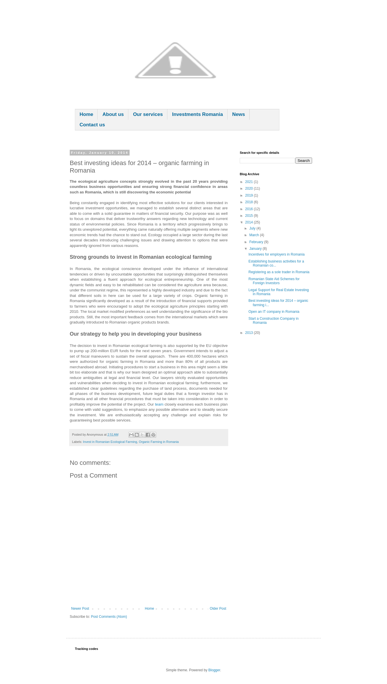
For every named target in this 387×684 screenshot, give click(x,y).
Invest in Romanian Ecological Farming (110, 441)
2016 (249, 209)
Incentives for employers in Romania (276, 254)
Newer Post (80, 609)
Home (86, 114)
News (238, 114)
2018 (249, 202)
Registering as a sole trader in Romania (278, 272)
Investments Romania (197, 114)
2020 (249, 188)
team (159, 404)
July (253, 228)
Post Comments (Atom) (109, 617)
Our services (148, 114)
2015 (249, 216)
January (256, 249)
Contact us (92, 124)
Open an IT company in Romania (273, 312)
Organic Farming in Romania (159, 441)
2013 (249, 333)
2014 (249, 222)
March (254, 235)
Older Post (218, 609)
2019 (249, 195)
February (256, 242)
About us (113, 114)
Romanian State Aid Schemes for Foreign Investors (274, 281)
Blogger (214, 670)
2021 (249, 182)
